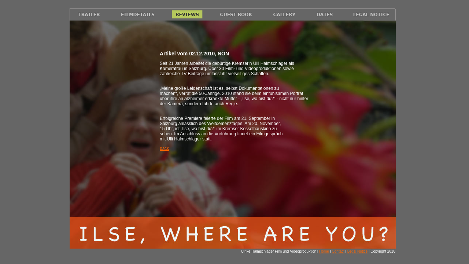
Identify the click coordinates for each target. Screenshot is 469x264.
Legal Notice (357, 251)
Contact (338, 251)
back (164, 148)
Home (324, 251)
